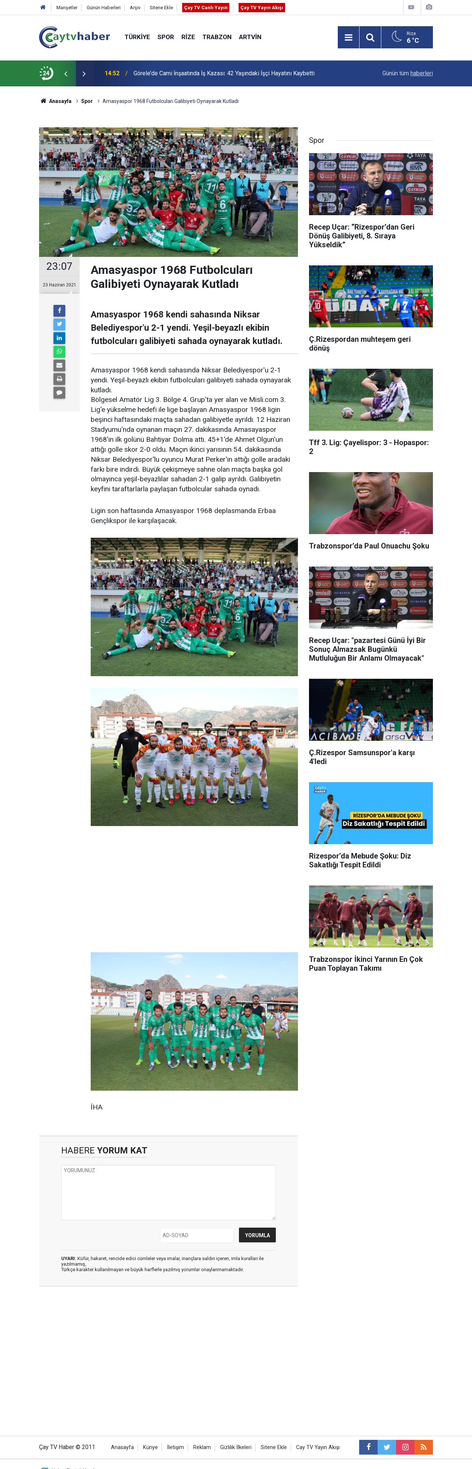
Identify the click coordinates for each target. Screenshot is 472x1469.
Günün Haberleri (104, 7)
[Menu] (348, 38)
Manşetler (66, 7)
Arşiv (135, 7)
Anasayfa (122, 1447)
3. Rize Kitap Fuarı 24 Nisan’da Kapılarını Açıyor (193, 65)
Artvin (250, 37)
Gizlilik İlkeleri (235, 1447)
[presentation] (65, 73)
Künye (150, 1447)
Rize (188, 37)
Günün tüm (407, 73)
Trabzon (217, 37)
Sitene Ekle (161, 7)
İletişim (175, 1447)
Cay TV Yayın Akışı (318, 1447)
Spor (165, 37)
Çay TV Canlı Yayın (206, 7)
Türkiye (137, 37)
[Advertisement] (194, 889)
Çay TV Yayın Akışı (261, 7)
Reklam (202, 1447)
